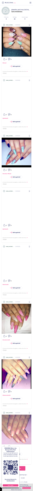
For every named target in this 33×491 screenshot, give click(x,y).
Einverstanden (26, 488)
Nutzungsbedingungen (21, 474)
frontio (25, 482)
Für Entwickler (16, 478)
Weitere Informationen (16, 489)
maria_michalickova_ (10, 24)
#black (9, 173)
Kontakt (23, 478)
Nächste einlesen (16, 468)
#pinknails (5, 118)
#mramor (5, 173)
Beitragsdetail (15, 66)
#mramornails (6, 340)
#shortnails (6, 284)
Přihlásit (5, 73)
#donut (4, 63)
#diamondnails (7, 395)
